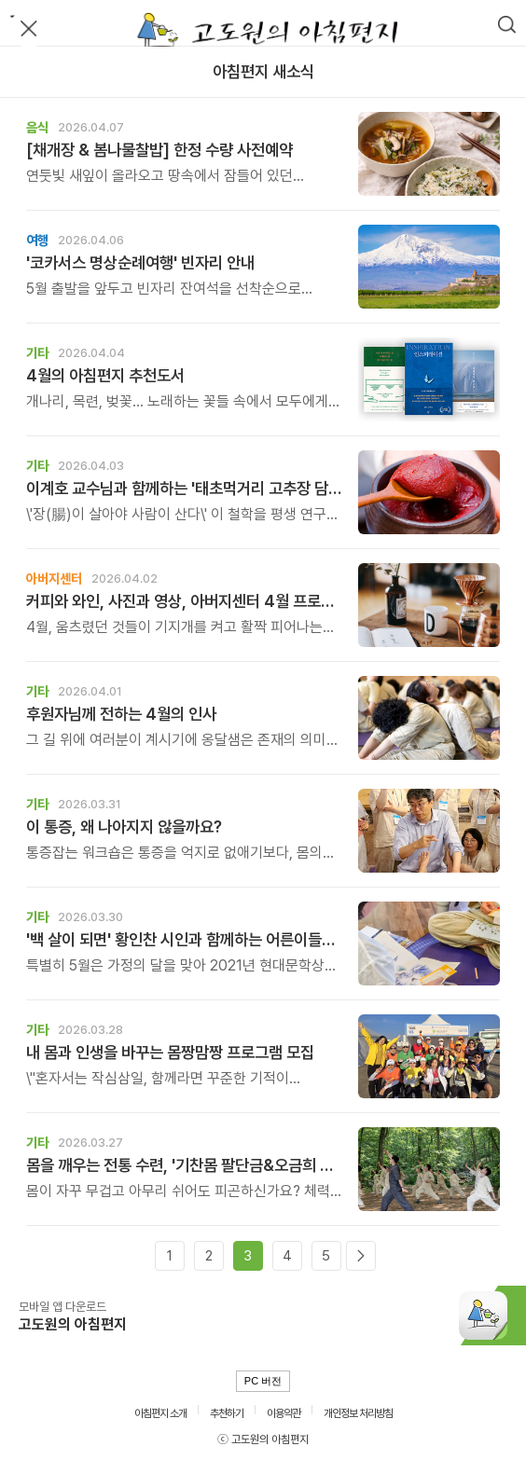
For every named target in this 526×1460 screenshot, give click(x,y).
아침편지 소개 (160, 1413)
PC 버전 (263, 1380)
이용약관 (283, 1413)
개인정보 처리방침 (358, 1413)
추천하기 (226, 1413)
